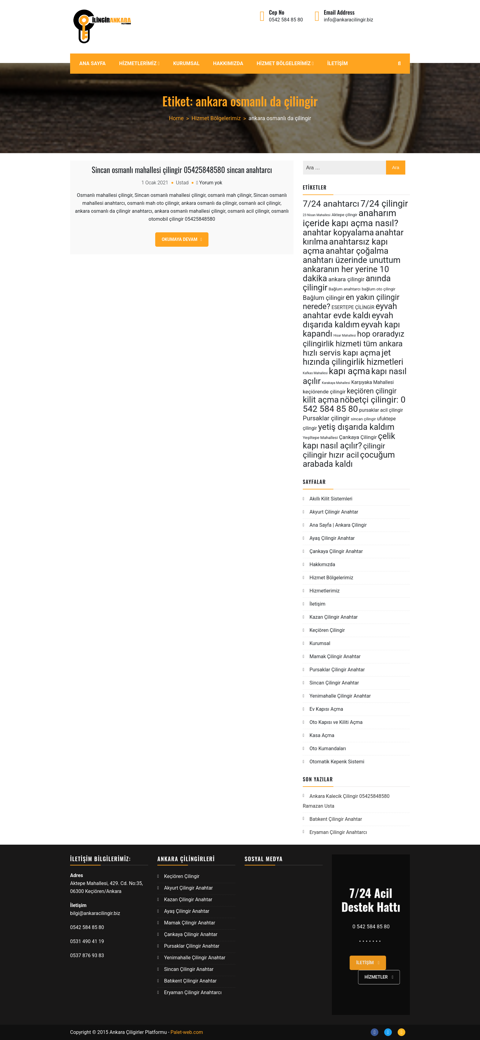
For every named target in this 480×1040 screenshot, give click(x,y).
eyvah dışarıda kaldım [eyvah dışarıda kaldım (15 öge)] (348, 320)
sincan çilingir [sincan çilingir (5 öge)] (363, 419)
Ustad (182, 183)
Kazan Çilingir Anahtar (333, 617)
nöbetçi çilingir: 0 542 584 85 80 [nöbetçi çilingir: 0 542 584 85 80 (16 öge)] (354, 404)
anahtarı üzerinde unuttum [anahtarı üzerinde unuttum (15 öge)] (351, 260)
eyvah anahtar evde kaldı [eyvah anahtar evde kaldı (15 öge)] (350, 310)
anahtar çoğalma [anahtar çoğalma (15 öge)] (356, 251)
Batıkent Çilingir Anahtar (335, 819)
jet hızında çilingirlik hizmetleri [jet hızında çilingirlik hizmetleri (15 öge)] (353, 357)
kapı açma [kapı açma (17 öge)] (349, 371)
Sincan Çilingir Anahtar (334, 683)
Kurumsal (186, 63)
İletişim (337, 63)
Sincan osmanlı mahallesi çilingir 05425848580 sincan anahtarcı (182, 169)
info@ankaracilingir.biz (348, 20)
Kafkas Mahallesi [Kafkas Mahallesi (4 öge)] (315, 373)
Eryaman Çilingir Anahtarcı (338, 832)
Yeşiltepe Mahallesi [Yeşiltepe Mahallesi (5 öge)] (320, 437)
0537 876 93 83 (87, 955)
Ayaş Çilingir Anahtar (332, 538)
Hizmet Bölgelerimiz (284, 63)
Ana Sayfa (92, 63)
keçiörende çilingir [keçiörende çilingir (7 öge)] (324, 392)
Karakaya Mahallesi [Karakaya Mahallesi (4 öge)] (336, 383)
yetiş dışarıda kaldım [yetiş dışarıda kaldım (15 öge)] (356, 427)
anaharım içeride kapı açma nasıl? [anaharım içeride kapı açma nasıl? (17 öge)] (350, 218)
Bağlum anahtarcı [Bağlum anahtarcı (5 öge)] (345, 289)
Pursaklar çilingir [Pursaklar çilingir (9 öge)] (326, 418)
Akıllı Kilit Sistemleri (330, 499)
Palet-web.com (187, 1032)
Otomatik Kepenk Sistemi (336, 762)
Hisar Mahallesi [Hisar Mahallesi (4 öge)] (344, 335)
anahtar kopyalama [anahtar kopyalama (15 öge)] (338, 233)
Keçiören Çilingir (327, 630)
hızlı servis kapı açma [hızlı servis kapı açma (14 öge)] (342, 353)
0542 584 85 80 (286, 20)
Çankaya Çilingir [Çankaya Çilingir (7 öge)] (358, 437)
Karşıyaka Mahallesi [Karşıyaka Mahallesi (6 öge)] (372, 382)
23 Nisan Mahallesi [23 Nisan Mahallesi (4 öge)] (316, 215)
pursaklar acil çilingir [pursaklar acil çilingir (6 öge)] (381, 410)
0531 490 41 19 (87, 941)
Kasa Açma (321, 735)
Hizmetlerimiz (137, 63)
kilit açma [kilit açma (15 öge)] (321, 400)
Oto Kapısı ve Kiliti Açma (336, 722)
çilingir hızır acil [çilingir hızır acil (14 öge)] (331, 455)
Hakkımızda (228, 63)
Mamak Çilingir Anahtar (335, 656)
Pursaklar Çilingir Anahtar (337, 670)
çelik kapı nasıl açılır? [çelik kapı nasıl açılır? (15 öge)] (349, 441)
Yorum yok (210, 183)
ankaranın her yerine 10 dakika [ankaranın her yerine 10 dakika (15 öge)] (346, 273)
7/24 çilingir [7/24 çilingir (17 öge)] (384, 203)
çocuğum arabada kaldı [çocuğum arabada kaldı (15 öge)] (349, 459)
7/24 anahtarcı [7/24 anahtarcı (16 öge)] (331, 204)
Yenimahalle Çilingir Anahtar (340, 696)
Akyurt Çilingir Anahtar (333, 512)
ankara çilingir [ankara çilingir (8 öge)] (346, 279)
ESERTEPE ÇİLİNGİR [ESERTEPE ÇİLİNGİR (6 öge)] (353, 307)
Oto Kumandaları (327, 748)
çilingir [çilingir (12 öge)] (374, 445)
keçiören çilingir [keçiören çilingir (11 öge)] (372, 391)
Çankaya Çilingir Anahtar (336, 551)
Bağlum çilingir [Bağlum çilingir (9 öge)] (323, 297)
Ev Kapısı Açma (326, 709)
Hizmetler (397, 977)
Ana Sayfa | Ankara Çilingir (338, 525)
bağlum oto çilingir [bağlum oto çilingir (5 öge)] (379, 289)
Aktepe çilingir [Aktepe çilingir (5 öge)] (344, 214)
